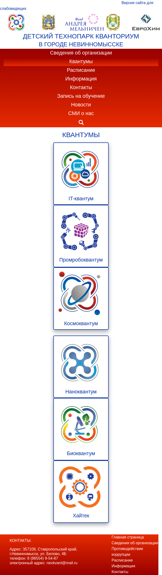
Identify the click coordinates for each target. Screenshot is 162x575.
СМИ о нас (81, 113)
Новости (81, 105)
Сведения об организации (81, 53)
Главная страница (128, 537)
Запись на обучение (81, 96)
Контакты (81, 87)
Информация (81, 79)
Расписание (81, 70)
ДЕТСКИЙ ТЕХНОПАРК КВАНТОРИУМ (81, 36)
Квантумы (81, 61)
